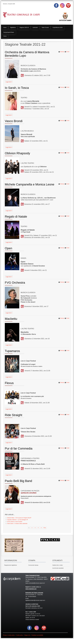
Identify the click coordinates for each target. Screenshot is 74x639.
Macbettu (11, 318)
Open (8, 248)
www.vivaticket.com (31, 589)
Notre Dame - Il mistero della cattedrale (17, 523)
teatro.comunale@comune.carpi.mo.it (35, 583)
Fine (45, 527)
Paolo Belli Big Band (18, 481)
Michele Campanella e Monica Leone (29, 184)
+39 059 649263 (32, 596)
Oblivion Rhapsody (17, 153)
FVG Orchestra (15, 282)
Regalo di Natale (16, 216)
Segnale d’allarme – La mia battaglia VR (17, 519)
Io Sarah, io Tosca (17, 87)
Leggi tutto (8, 82)
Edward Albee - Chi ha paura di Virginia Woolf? (19, 517)
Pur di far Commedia (18, 448)
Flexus (9, 383)
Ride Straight (13, 415)
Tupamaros (12, 351)
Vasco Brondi (13, 121)
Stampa (61, 51)
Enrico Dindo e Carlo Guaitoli (14, 521)
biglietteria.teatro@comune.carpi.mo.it (35, 600)
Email (67, 51)
